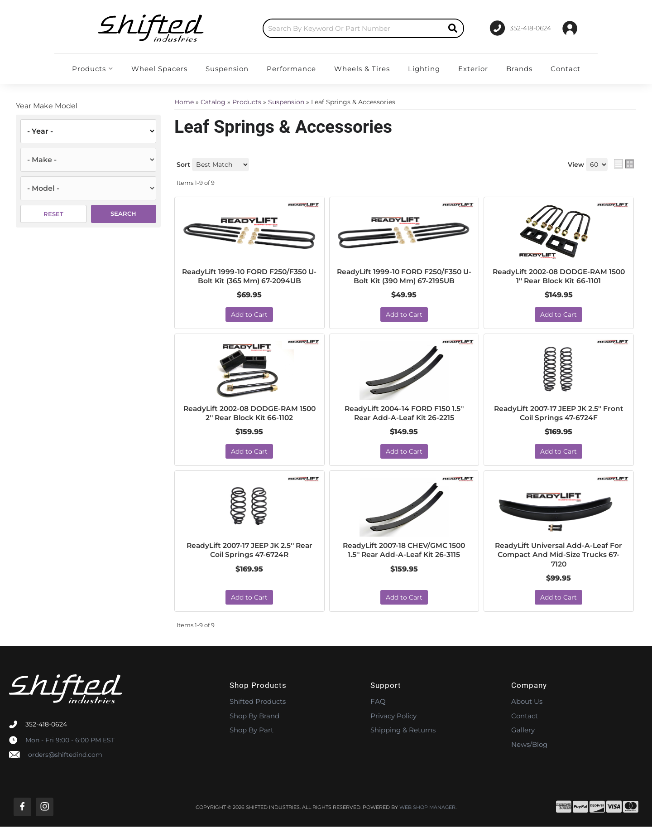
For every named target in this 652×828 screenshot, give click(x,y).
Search (123, 213)
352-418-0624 (46, 725)
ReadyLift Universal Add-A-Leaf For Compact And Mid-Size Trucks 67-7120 (558, 555)
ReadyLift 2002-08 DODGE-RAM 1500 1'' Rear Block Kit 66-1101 (558, 276)
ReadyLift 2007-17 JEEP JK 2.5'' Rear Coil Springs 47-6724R (249, 551)
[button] (344, 28)
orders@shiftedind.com (65, 756)
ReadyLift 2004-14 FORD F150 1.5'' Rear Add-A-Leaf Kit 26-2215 (404, 413)
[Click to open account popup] (570, 28)
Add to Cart (249, 314)
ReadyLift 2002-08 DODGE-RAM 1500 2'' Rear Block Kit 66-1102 (249, 413)
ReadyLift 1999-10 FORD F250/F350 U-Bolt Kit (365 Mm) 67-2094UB (249, 276)
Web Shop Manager (427, 808)
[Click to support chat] (516, 28)
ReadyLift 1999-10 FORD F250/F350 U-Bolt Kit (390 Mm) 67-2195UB (404, 276)
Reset (53, 214)
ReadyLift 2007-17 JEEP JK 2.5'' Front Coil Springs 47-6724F (558, 413)
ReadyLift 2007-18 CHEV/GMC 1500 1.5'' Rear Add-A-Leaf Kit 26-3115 (404, 551)
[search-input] (334, 28)
